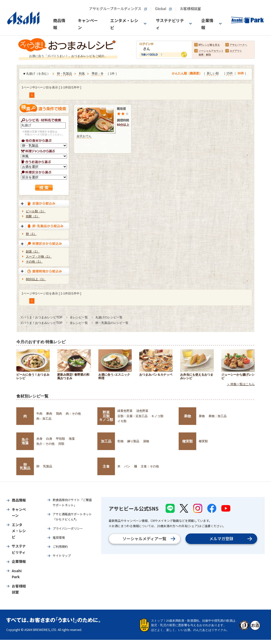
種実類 (187, 441)
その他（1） (34, 261)
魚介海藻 (25, 441)
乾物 (120, 441)
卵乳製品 (25, 466)
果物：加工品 (218, 416)
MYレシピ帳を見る (209, 45)
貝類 (61, 444)
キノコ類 (157, 416)
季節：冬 (98, 74)
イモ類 (121, 421)
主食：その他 (150, 466)
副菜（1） (33, 251)
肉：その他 (73, 413)
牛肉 (39, 413)
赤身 (39, 438)
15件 (229, 73)
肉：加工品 (43, 418)
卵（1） (31, 234)
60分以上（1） (36, 279)
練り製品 (133, 441)
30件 (240, 73)
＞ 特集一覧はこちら (241, 384)
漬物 (146, 441)
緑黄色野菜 (124, 411)
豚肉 (49, 413)
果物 (187, 416)
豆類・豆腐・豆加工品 (132, 416)
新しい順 (213, 73)
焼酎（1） (33, 216)
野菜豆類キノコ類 (106, 416)
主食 (106, 466)
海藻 (72, 438)
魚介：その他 (45, 444)
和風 (82, 74)
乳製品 (47, 466)
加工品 (106, 441)
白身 (49, 438)
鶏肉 (59, 413)
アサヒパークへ (238, 45)
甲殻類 (60, 438)
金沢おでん (84, 136)
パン (127, 466)
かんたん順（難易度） (187, 73)
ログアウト (236, 51)
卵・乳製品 (64, 74)
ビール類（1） (36, 211)
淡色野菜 (142, 411)
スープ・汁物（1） (39, 256)
